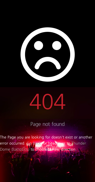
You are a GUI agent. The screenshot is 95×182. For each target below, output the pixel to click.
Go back (34, 143)
